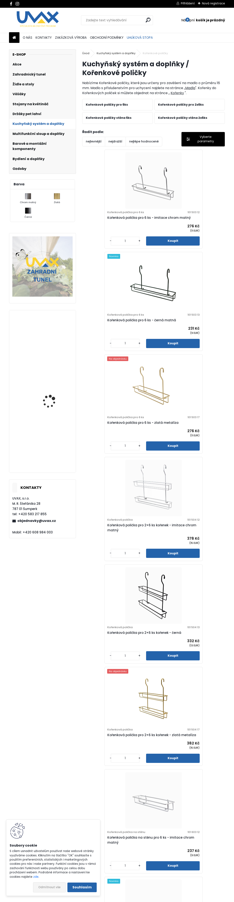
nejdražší (115, 141)
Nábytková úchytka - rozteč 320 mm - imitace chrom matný (54, 451)
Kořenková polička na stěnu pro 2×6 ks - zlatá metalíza (187, 777)
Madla (190, 88)
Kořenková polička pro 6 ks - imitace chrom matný (117, 224)
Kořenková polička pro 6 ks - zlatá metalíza (114, 336)
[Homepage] (14, 37)
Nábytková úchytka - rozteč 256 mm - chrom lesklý (54, 350)
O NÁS (27, 37)
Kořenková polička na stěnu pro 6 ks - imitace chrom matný (117, 554)
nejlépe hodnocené (144, 141)
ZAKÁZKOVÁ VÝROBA (71, 37)
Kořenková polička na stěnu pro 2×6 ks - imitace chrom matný (187, 666)
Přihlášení (188, 3)
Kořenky (177, 93)
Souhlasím (82, 887)
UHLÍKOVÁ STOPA (140, 37)
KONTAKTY (44, 37)
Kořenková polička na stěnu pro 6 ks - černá (189, 554)
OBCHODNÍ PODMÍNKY (106, 37)
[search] (148, 20)
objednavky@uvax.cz (36, 520)
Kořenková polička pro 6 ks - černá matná (186, 224)
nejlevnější (94, 141)
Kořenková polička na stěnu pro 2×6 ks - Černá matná (116, 777)
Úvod (85, 53)
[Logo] (38, 20)
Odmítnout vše (49, 887)
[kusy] (98, 250)
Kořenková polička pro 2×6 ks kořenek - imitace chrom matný (188, 333)
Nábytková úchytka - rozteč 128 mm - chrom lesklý (53, 401)
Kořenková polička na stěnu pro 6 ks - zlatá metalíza (117, 666)
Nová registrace (213, 3)
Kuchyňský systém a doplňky (116, 53)
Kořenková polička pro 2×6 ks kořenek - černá (117, 443)
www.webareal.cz (134, 898)
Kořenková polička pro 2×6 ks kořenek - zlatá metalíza (188, 443)
